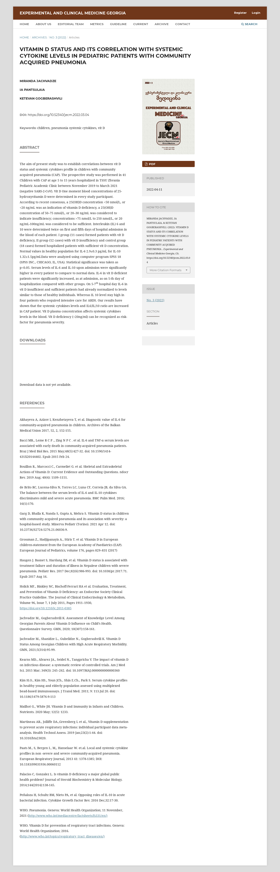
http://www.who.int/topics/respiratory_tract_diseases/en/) (63, 836)
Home (24, 24)
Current (140, 24)
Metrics (96, 24)
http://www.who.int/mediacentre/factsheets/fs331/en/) (68, 815)
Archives (39, 37)
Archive (162, 24)
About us (43, 24)
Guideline (118, 24)
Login (256, 12)
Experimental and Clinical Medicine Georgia (73, 13)
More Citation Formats (165, 270)
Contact (182, 24)
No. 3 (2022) (57, 37)
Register (240, 12)
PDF (151, 164)
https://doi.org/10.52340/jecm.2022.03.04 (58, 115)
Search (249, 24)
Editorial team (71, 24)
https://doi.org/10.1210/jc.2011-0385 (46, 608)
